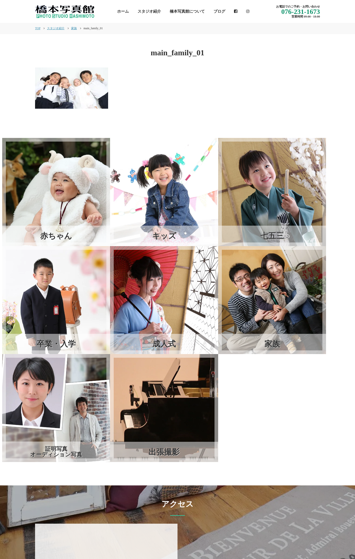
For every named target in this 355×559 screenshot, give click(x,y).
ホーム (123, 11)
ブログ (219, 11)
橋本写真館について (187, 11)
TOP (37, 28)
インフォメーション (183, 538)
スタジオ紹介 (149, 11)
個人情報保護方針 (304, 538)
